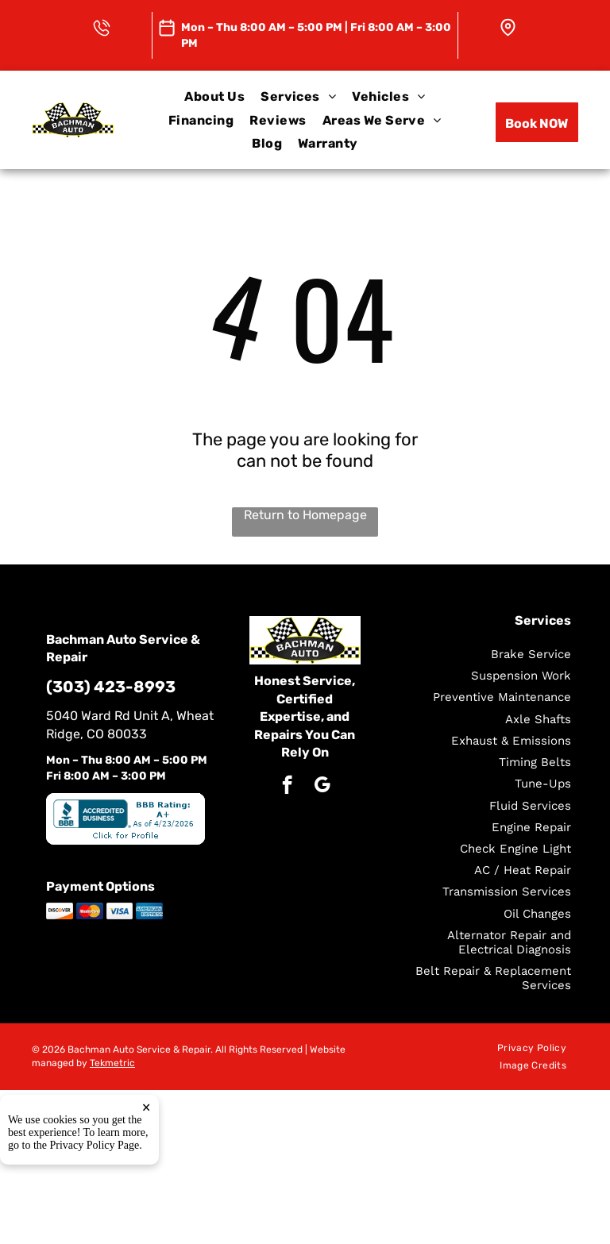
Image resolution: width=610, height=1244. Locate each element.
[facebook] (287, 787)
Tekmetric (112, 1063)
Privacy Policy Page (95, 1147)
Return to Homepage (305, 514)
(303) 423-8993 (111, 686)
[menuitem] (214, 96)
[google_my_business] (322, 787)
